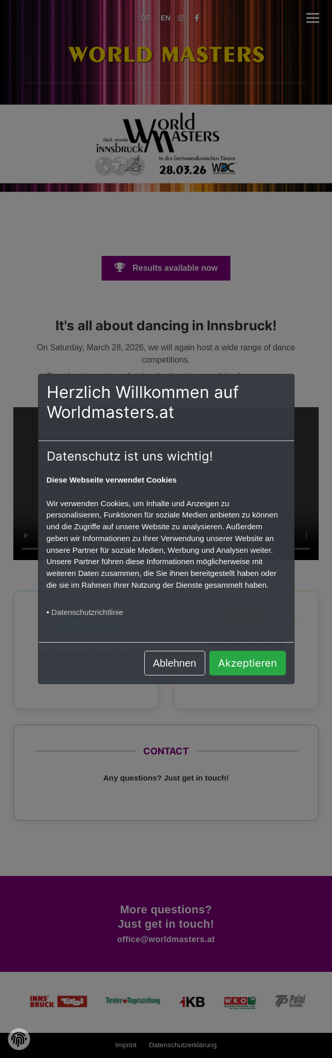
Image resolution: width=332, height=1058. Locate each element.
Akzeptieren (247, 663)
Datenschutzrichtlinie (87, 612)
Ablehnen (175, 663)
